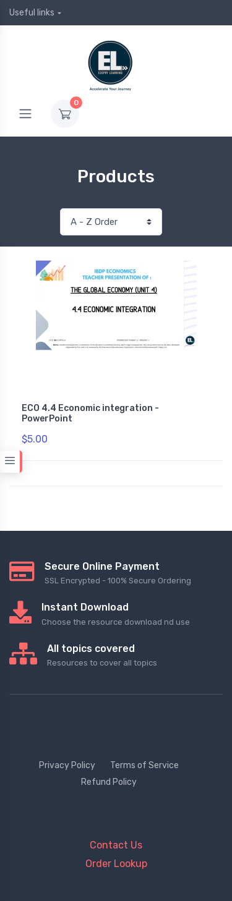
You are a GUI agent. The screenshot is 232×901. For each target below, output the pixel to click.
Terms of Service (144, 765)
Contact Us (116, 845)
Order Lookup (116, 863)
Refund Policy (109, 782)
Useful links (31, 12)
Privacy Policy (67, 765)
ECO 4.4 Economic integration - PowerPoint (90, 413)
